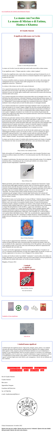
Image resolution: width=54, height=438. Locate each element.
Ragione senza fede (40, 368)
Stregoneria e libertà (13, 368)
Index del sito (27, 336)
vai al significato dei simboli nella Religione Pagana (16, 11)
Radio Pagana (34, 370)
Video (42, 370)
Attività (26, 370)
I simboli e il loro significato (10, 316)
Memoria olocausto (16, 370)
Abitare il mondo (27, 368)
